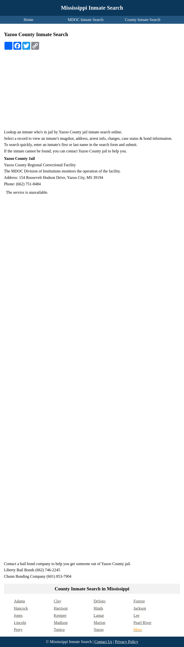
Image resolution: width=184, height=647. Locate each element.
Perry (18, 629)
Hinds (98, 608)
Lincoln (20, 623)
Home (28, 20)
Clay (57, 601)
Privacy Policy (126, 642)
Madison (61, 623)
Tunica (59, 629)
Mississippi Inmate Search (92, 8)
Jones (18, 615)
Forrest (139, 601)
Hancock (21, 608)
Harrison (61, 608)
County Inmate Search (142, 20)
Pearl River (142, 623)
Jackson (139, 608)
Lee (136, 615)
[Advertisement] (92, 91)
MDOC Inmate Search (86, 20)
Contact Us (103, 642)
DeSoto (99, 601)
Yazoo (99, 629)
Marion (99, 623)
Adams (19, 601)
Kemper (60, 615)
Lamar (99, 615)
